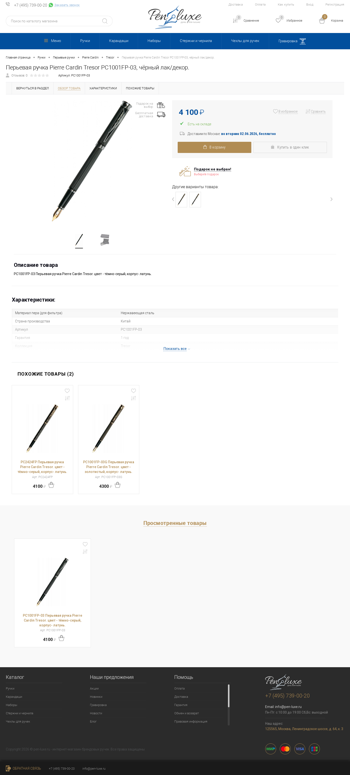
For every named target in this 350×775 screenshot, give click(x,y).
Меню (52, 41)
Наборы (154, 41)
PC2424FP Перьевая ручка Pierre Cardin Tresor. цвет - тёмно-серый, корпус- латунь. (42, 467)
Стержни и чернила (196, 41)
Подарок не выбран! (212, 169)
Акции (94, 688)
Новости (96, 713)
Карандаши (118, 41)
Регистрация (334, 4)
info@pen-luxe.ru (288, 707)
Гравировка (292, 41)
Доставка (235, 4)
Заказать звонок (67, 5)
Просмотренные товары (175, 522)
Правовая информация (190, 721)
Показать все (175, 348)
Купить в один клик (292, 147)
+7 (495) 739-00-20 (30, 5)
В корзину (212, 147)
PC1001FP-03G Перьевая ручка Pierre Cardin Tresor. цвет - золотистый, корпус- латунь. (108, 467)
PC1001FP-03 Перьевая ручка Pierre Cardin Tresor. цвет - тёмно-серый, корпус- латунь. (52, 620)
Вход (309, 4)
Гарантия (180, 705)
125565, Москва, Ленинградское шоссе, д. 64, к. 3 (304, 729)
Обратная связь (23, 768)
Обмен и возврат (186, 713)
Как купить (286, 4)
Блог (93, 721)
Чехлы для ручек (245, 41)
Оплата (260, 4)
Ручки (85, 41)
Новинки (96, 697)
